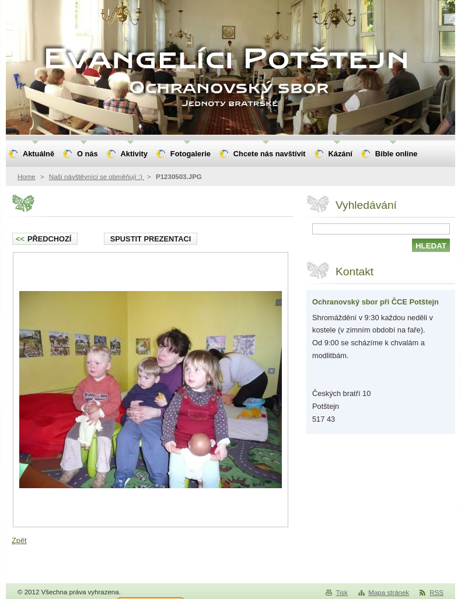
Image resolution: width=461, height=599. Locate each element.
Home (27, 176)
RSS (436, 592)
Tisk (342, 592)
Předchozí (43, 238)
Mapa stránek (388, 592)
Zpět (19, 540)
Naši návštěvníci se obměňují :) (96, 176)
